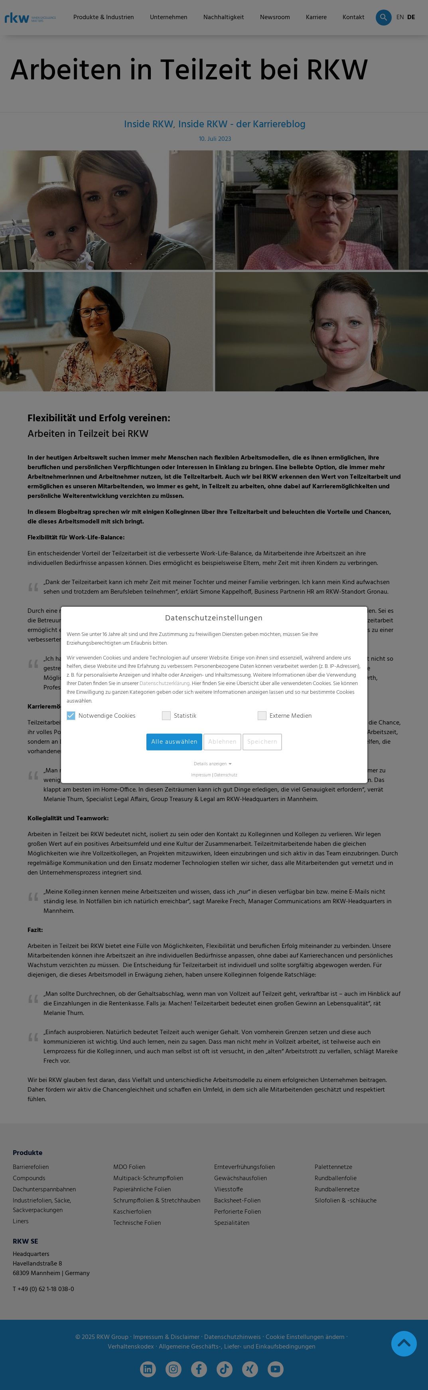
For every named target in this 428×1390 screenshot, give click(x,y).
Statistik (179, 716)
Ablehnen (222, 742)
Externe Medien (285, 716)
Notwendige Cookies (101, 716)
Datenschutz (225, 775)
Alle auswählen (174, 742)
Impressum (201, 775)
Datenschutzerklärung (165, 683)
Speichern (262, 742)
